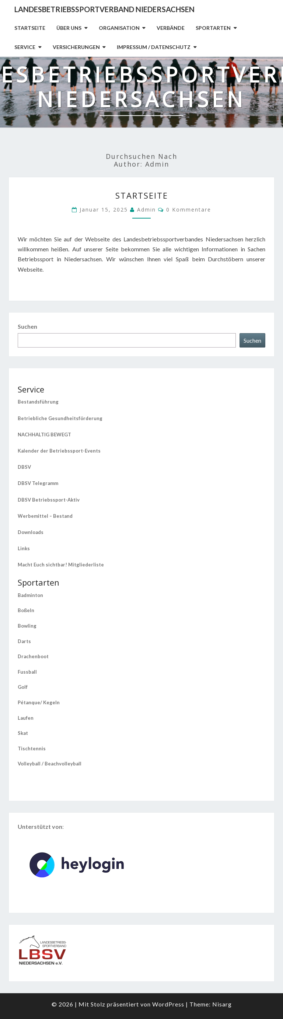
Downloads (30, 532)
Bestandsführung (38, 402)
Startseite (29, 28)
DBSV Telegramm (38, 483)
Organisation (119, 28)
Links (24, 548)
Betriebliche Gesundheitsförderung (60, 418)
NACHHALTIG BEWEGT (44, 434)
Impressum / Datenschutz (154, 47)
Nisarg (222, 1004)
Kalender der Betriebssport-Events (59, 451)
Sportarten (213, 28)
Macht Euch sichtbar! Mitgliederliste (61, 565)
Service (24, 47)
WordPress (168, 1004)
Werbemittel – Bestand (45, 516)
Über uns (68, 28)
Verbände (171, 28)
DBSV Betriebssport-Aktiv (49, 500)
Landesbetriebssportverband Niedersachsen (104, 9)
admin (146, 209)
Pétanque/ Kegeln (39, 702)
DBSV (24, 467)
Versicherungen (76, 47)
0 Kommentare (188, 209)
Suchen (27, 326)
